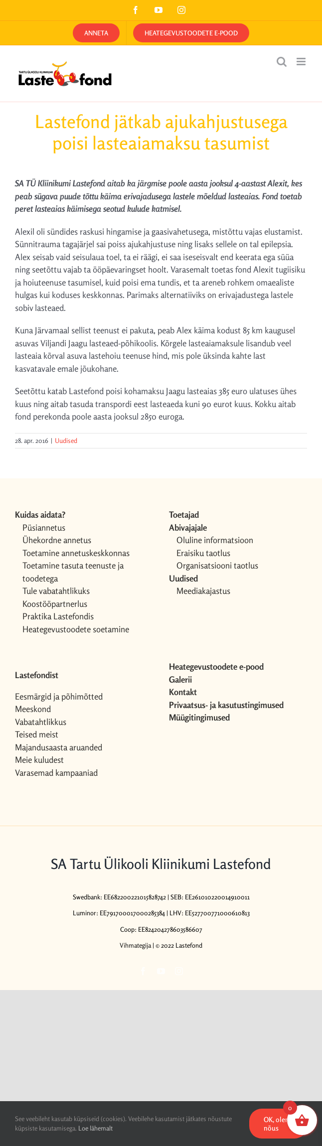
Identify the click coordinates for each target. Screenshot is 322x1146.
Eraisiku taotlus (203, 553)
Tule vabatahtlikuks (56, 590)
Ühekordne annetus (56, 540)
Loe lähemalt (95, 1128)
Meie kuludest (39, 759)
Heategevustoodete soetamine (75, 629)
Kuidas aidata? (40, 514)
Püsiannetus (43, 527)
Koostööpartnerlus (54, 603)
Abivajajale (188, 527)
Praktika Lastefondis (58, 616)
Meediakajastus (203, 590)
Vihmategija (135, 945)
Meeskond (33, 709)
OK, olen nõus (276, 1123)
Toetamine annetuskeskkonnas (76, 553)
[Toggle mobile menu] (302, 61)
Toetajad (184, 514)
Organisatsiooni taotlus (217, 565)
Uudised (66, 440)
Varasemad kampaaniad (56, 772)
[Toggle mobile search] (282, 61)
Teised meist (36, 734)
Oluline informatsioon (214, 540)
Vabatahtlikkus (40, 721)
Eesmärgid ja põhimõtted (59, 696)
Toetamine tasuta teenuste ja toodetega (73, 571)
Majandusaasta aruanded (58, 747)
